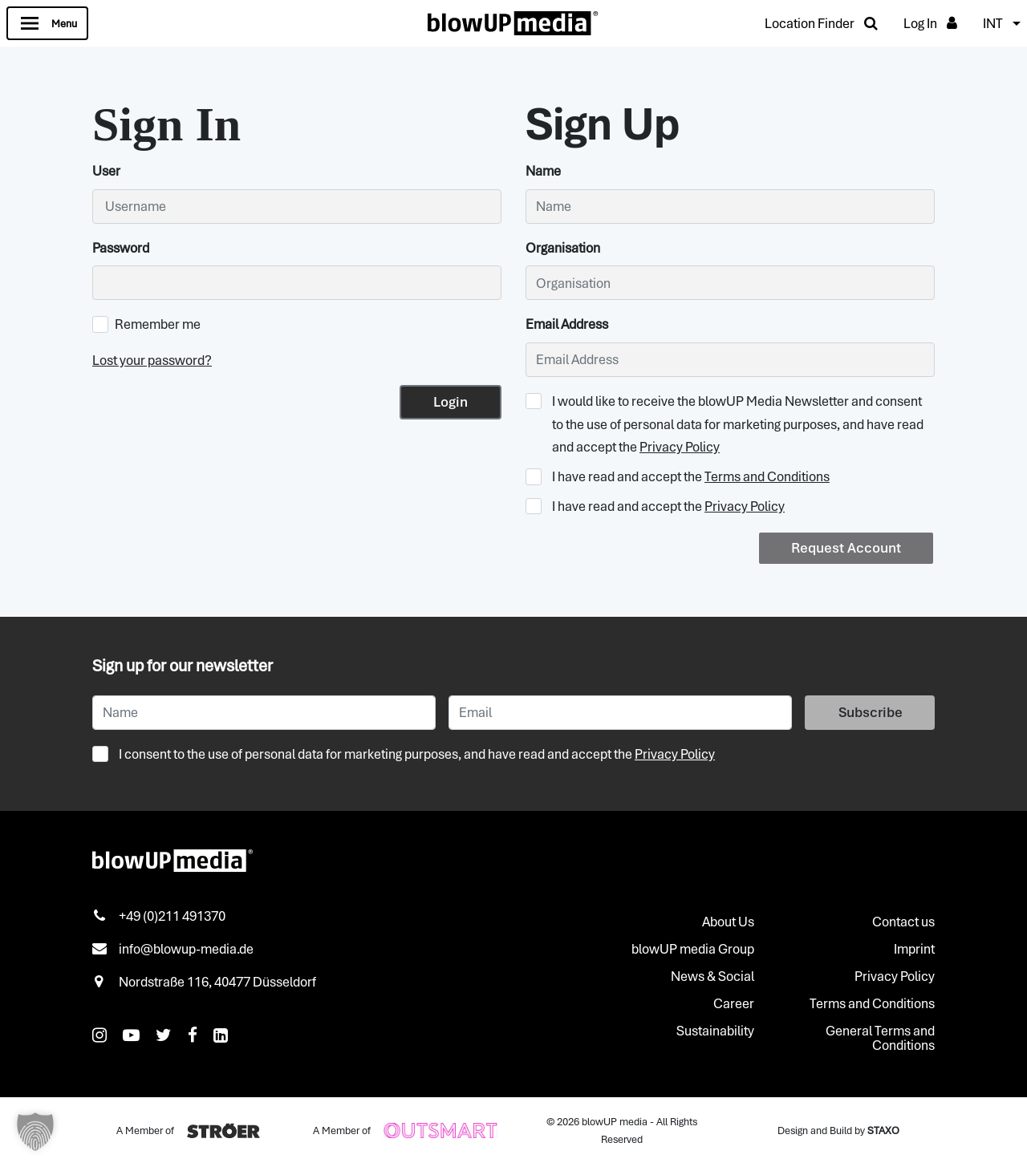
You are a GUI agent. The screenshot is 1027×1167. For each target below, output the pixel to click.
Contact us (903, 921)
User (106, 171)
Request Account (846, 548)
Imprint (914, 949)
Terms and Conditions (767, 476)
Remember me (146, 324)
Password (120, 248)
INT (993, 23)
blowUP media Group (692, 949)
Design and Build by (838, 1130)
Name (543, 171)
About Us (728, 921)
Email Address (567, 324)
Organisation (563, 248)
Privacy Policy (679, 447)
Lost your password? (152, 360)
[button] (35, 1131)
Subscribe (870, 712)
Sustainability (715, 1030)
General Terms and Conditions (880, 1038)
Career (733, 1003)
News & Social (712, 976)
